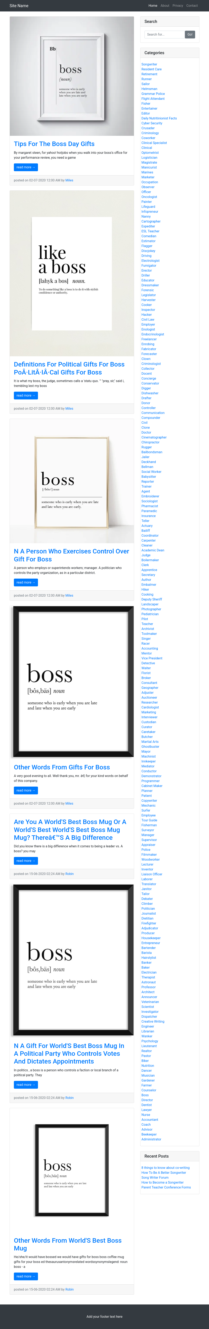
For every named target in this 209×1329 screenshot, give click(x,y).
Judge (145, 555)
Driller (145, 275)
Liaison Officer (151, 874)
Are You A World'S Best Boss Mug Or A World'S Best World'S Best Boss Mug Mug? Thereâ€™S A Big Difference (70, 829)
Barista (146, 953)
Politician (148, 909)
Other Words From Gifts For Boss (62, 767)
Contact (192, 6)
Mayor (146, 751)
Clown (145, 359)
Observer (148, 187)
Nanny (146, 216)
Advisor (146, 1129)
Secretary (148, 575)
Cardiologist (150, 707)
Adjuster (147, 693)
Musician (148, 1075)
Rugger (146, 447)
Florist (146, 673)
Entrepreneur (150, 943)
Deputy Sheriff (151, 599)
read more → (26, 167)
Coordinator (150, 535)
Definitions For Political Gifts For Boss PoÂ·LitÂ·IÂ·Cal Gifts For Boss (69, 368)
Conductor (149, 771)
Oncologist (149, 197)
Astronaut (148, 982)
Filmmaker (149, 855)
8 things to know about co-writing (165, 1168)
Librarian (147, 1031)
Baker (145, 967)
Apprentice (149, 570)
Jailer (145, 457)
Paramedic (149, 511)
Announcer (149, 997)
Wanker (146, 1036)
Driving (146, 256)
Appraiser (148, 845)
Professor (148, 987)
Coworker (148, 138)
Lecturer (147, 864)
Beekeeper (149, 1134)
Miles (69, 180)
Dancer (146, 1071)
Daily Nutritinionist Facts (159, 118)
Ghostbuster (150, 747)
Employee (148, 815)
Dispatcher (149, 1017)
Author (146, 580)
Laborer (147, 879)
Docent (146, 374)
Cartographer (151, 221)
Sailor (145, 84)
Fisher (145, 104)
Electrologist (150, 261)
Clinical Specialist (154, 143)
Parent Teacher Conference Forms (166, 1187)
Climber (147, 904)
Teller (145, 521)
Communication (153, 413)
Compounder (150, 418)
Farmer (146, 1085)
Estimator (148, 241)
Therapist (148, 977)
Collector (148, 369)
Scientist (147, 1007)
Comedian (148, 236)
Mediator (148, 766)
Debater (147, 899)
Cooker (146, 305)
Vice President (151, 658)
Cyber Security (151, 123)
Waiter (146, 668)
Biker (145, 1061)
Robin (69, 874)
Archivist (147, 629)
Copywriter (149, 801)
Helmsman (149, 89)
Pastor (146, 1056)
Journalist (148, 913)
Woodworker (150, 859)
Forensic (147, 290)
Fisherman (149, 825)
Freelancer (149, 339)
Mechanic (148, 805)
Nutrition (147, 1066)
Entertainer (149, 108)
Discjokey (148, 251)
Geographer (149, 688)
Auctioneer (149, 697)
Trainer (146, 486)
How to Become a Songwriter (162, 1182)
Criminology (150, 133)
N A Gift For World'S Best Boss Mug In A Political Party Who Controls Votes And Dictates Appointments (69, 1053)
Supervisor (149, 840)
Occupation (149, 182)
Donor (145, 403)
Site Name (19, 5)
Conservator (150, 383)
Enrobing (147, 344)
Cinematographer (154, 437)
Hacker (146, 315)
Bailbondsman (151, 452)
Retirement (149, 74)
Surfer (145, 810)
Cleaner (146, 545)
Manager (147, 835)
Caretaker (148, 732)
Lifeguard (148, 207)
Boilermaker (150, 560)
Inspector (148, 310)
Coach (146, 1125)
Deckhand (148, 462)
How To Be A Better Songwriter (163, 1173)
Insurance (148, 516)
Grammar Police (153, 94)
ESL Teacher (150, 231)
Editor (145, 113)
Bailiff (145, 531)
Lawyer (146, 1110)
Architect (148, 992)
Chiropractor (150, 442)
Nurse (145, 1115)
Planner (146, 791)
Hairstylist (148, 958)
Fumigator (148, 266)
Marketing (148, 712)
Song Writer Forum (155, 1177)
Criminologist (151, 364)
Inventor (147, 869)
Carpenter (148, 540)
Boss (145, 1095)
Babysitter (148, 477)
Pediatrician (150, 614)
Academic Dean (152, 550)
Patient (146, 796)
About (165, 6)
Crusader (148, 128)
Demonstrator (151, 776)
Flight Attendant (153, 99)
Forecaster (149, 354)
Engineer (147, 1026)
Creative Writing (152, 1021)
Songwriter (149, 64)
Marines (147, 172)
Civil (144, 423)
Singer (146, 639)
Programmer (150, 781)
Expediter (148, 226)
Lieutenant (149, 1046)
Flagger (146, 246)
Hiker (145, 589)
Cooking (147, 594)
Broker (146, 678)
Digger (146, 388)
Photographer (151, 609)
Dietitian (147, 918)
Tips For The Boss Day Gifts (54, 144)
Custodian (148, 722)
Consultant (149, 683)
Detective (148, 663)
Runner (146, 79)
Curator (146, 727)
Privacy (177, 6)
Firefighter (148, 923)
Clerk (145, 565)
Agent (145, 491)
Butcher (147, 737)
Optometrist (150, 153)
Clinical (146, 148)
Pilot (144, 619)
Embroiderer (150, 496)
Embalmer (148, 585)
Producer (148, 933)
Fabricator (148, 349)
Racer (145, 643)
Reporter (147, 481)
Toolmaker (149, 634)
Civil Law (147, 320)
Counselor (148, 1090)
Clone (145, 428)
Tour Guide (149, 820)
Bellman (147, 467)
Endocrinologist (152, 334)
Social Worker (151, 472)
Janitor (146, 889)
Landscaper (149, 604)
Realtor (146, 1051)
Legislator (148, 295)
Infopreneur (149, 212)
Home (154, 5)
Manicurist (149, 167)
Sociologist (149, 501)
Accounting (149, 648)
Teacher (147, 624)
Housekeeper (151, 938)
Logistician (149, 158)
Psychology (149, 1041)
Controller (148, 408)
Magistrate (149, 162)
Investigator (150, 1012)
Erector (146, 270)
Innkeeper (148, 761)
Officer (146, 192)
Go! (190, 34)
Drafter (146, 398)
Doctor (146, 432)
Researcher (149, 702)
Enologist (148, 329)
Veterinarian (150, 1002)
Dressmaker (150, 285)
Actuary (147, 526)
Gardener (148, 1080)
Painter (146, 202)
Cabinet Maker (151, 786)
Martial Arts (150, 742)
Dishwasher (149, 393)
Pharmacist (149, 506)
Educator (148, 280)
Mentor (146, 653)
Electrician (149, 972)
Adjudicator (149, 928)
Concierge (148, 378)
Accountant (149, 1120)
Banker (146, 963)
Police (145, 850)
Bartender (148, 948)
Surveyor (147, 830)
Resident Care (151, 69)
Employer (148, 324)
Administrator (151, 1139)
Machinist (148, 756)
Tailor (145, 894)
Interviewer (149, 717)
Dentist (146, 1105)
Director (147, 1100)
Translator (148, 884)
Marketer (148, 177)
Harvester (148, 300)
